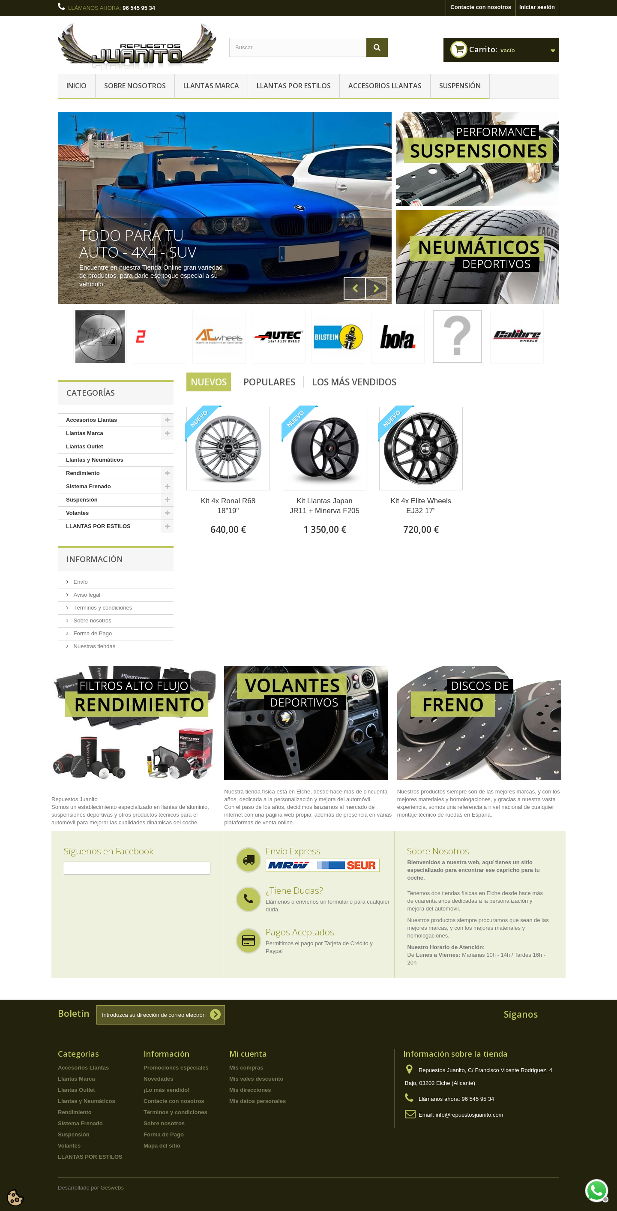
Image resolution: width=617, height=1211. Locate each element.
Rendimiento (83, 473)
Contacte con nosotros (480, 7)
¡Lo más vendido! (167, 1090)
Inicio (76, 85)
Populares (269, 382)
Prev (355, 288)
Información (94, 559)
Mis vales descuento (256, 1079)
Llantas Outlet (84, 446)
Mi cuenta (248, 1054)
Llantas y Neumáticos (94, 460)
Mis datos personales (257, 1101)
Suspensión (460, 85)
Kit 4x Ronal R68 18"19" (228, 506)
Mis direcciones (250, 1090)
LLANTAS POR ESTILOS (294, 85)
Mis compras (246, 1067)
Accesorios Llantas (385, 85)
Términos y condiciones (102, 607)
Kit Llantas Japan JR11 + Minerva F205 (324, 506)
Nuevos (209, 382)
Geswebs (112, 1187)
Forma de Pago (92, 633)
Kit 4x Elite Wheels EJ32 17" (421, 506)
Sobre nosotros (135, 85)
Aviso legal (86, 595)
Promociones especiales (176, 1067)
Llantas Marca (211, 85)
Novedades (158, 1079)
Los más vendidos (354, 382)
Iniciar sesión (537, 7)
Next (376, 288)
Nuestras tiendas (93, 646)
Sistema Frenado (88, 486)
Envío (80, 582)
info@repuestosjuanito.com (469, 1115)
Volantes (77, 513)
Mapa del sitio (162, 1145)
